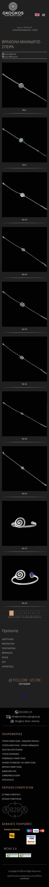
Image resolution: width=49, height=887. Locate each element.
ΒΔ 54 (24, 219)
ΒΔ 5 (24, 165)
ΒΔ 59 (24, 329)
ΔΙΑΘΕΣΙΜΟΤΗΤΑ (9, 771)
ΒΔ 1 (24, 110)
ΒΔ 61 (24, 384)
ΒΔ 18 (24, 548)
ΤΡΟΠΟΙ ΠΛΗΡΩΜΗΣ (10, 754)
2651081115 (23, 712)
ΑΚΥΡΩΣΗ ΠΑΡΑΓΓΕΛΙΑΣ (12, 767)
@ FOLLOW (18, 680)
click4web (24, 878)
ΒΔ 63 (24, 493)
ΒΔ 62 (24, 438)
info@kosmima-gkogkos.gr (23, 717)
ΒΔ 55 (24, 274)
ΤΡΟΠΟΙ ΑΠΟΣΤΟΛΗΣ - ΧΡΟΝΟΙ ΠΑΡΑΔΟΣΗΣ (20, 745)
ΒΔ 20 (24, 603)
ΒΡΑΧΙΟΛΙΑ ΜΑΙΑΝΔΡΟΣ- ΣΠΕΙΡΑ (25, 30)
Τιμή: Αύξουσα (9, 54)
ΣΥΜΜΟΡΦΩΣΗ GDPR (11, 775)
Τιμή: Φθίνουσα (10, 56)
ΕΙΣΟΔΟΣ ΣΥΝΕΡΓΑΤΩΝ (11, 799)
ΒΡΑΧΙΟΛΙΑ (28, 27)
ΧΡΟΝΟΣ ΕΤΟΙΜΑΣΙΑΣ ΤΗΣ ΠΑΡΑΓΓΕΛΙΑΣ (19, 762)
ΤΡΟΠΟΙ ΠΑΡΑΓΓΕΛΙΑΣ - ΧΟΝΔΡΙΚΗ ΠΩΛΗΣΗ (20, 741)
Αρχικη (19, 27)
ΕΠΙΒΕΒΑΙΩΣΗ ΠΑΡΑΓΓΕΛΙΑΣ (14, 758)
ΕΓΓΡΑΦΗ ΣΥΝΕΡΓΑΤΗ (11, 794)
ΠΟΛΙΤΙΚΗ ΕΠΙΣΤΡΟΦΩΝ (12, 749)
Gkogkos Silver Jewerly (24, 721)
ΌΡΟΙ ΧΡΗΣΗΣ (8, 780)
